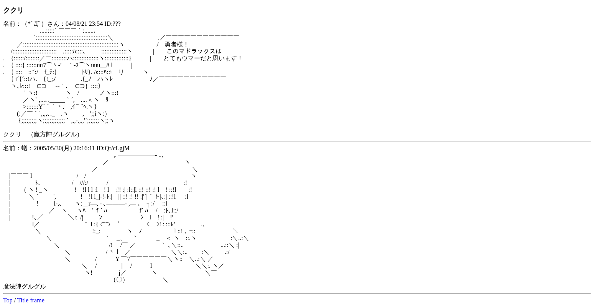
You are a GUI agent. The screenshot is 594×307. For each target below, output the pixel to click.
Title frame (30, 300)
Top (8, 300)
